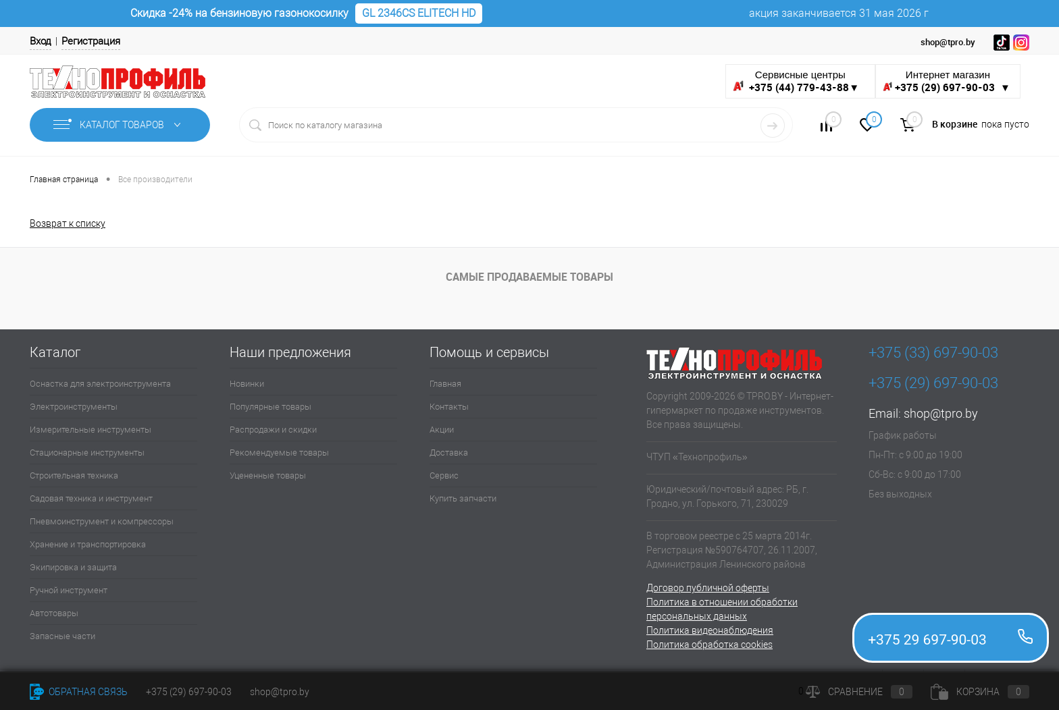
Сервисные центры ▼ (796, 81)
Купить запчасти (463, 498)
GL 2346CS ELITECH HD (418, 13)
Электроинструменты (74, 407)
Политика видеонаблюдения (709, 630)
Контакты (449, 407)
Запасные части (62, 636)
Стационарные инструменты (87, 452)
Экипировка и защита (73, 567)
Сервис (444, 475)
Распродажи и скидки (273, 430)
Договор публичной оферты (707, 587)
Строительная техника (74, 475)
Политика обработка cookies (709, 644)
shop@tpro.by (941, 413)
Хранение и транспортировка (88, 544)
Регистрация (90, 41)
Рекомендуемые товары (279, 452)
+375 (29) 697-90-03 (189, 691)
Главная (445, 384)
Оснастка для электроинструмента (100, 384)
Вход (40, 41)
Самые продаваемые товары (529, 276)
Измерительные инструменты (90, 430)
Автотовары (54, 613)
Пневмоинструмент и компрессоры (102, 521)
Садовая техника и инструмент (91, 498)
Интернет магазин (948, 81)
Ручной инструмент (68, 590)
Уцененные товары (268, 475)
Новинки (247, 384)
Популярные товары (270, 407)
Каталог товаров (119, 125)
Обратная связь (79, 691)
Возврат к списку (67, 223)
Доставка (449, 452)
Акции (442, 430)
